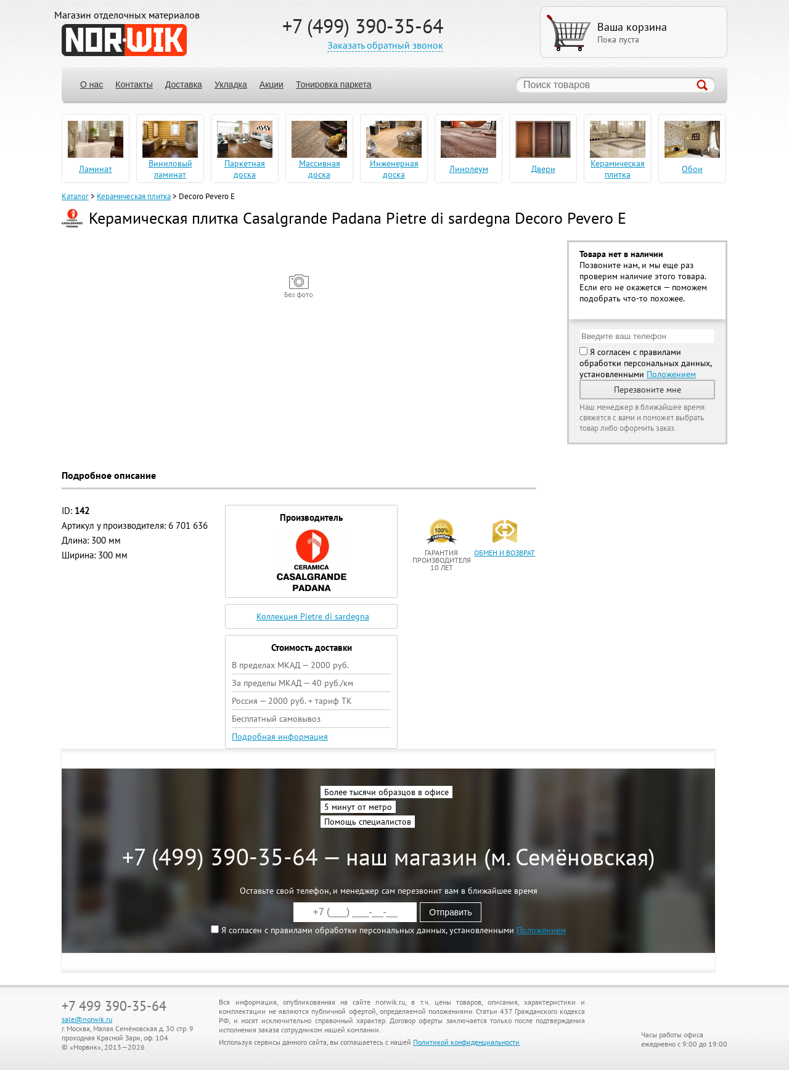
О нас (91, 84)
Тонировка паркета (334, 84)
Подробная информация (280, 736)
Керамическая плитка (134, 196)
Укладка (231, 84)
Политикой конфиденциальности (466, 1042)
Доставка (183, 84)
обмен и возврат (504, 552)
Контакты (133, 84)
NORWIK (124, 40)
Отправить (450, 912)
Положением (671, 374)
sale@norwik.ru (87, 1019)
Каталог (75, 196)
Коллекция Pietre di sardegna (312, 616)
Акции (272, 84)
